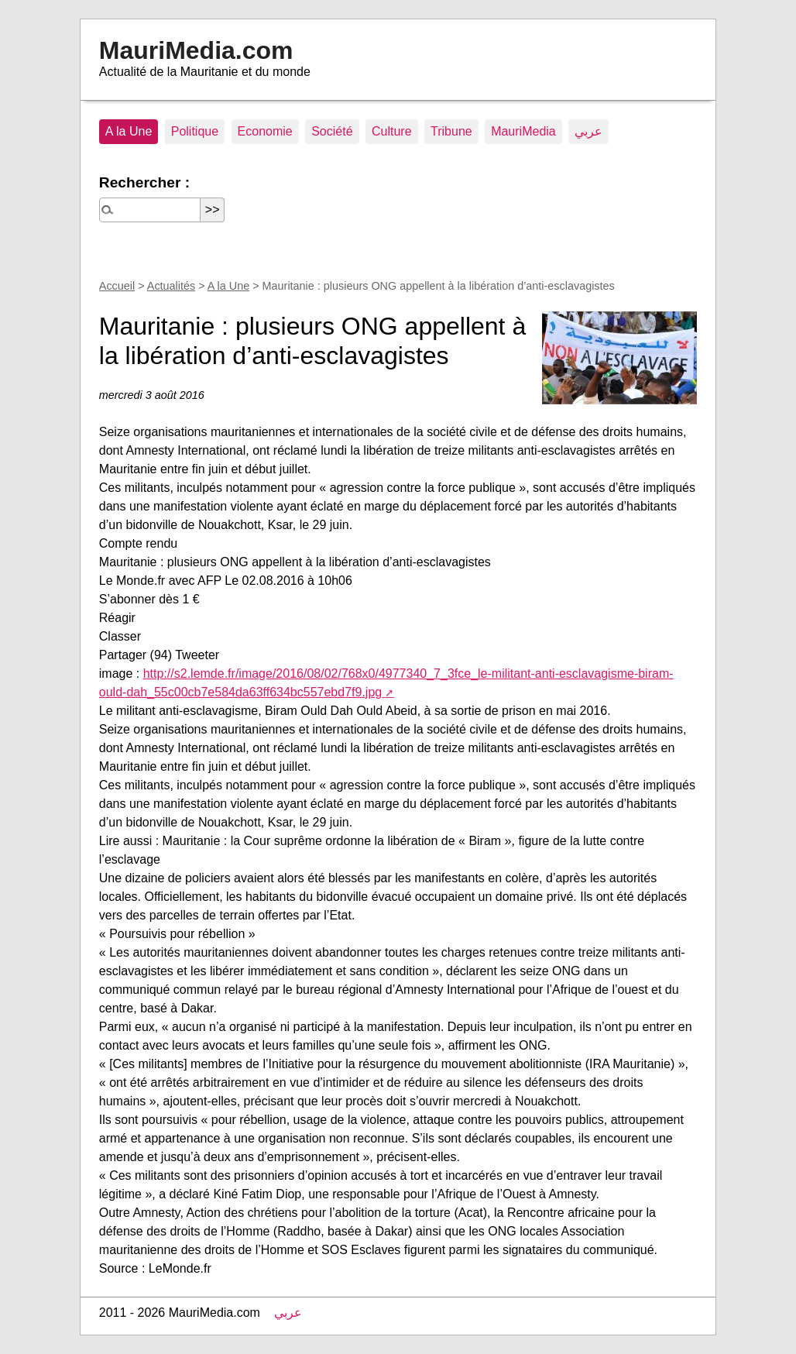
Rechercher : (144, 182)
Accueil (117, 286)
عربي (588, 131)
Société (331, 131)
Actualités (171, 286)
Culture (392, 131)
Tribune (451, 131)
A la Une (128, 131)
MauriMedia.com (196, 50)
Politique (194, 131)
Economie (265, 131)
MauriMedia (523, 131)
